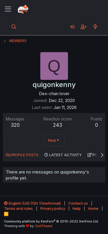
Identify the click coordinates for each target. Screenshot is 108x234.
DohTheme (43, 226)
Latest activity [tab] (65, 154)
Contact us (78, 203)
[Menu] (8, 9)
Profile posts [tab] (25, 154)
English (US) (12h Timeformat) (32, 203)
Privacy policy (52, 208)
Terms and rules (18, 208)
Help (77, 208)
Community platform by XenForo (51, 221)
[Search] (14, 26)
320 (15, 125)
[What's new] (95, 26)
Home (93, 208)
